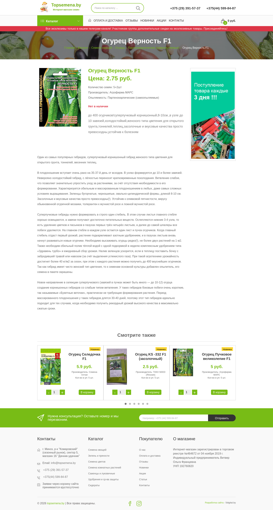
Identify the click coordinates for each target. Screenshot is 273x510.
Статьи (143, 479)
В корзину (87, 392)
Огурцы (120, 47)
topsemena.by (56, 503)
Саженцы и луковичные (101, 473)
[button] (126, 404)
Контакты (176, 21)
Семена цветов (97, 461)
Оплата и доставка (108, 21)
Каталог (83, 47)
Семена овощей (101, 47)
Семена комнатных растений (104, 467)
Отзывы (132, 21)
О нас (142, 449)
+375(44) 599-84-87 (220, 8)
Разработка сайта (214, 502)
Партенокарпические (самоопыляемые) (153, 47)
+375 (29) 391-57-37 (185, 8)
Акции (161, 21)
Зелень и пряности (99, 455)
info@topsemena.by (63, 462)
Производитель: (98, 92)
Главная (69, 47)
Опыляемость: (97, 97)
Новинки (147, 21)
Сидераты (94, 485)
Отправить (222, 418)
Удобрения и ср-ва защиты (103, 479)
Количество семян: (100, 87)
